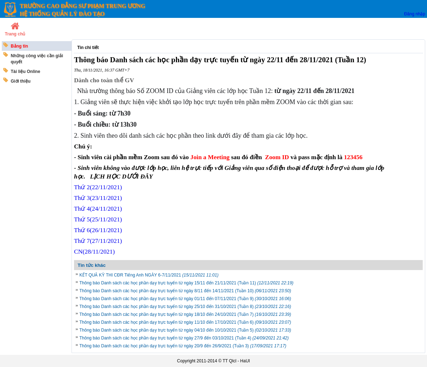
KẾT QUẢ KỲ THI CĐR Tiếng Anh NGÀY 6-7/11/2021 (149, 275)
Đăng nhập (414, 13)
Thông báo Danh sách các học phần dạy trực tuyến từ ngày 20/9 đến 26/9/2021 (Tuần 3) (182, 345)
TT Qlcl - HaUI (236, 360)
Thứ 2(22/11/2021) (98, 187)
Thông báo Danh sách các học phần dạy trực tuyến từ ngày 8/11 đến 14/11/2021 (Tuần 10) (185, 290)
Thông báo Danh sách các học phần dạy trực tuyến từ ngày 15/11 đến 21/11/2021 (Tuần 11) (186, 282)
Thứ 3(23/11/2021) (98, 198)
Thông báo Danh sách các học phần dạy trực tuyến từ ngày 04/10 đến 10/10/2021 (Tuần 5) (185, 330)
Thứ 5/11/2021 (98, 219)
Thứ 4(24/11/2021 (98, 208)
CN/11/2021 (94, 251)
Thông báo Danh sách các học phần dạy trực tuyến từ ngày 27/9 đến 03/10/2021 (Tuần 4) (184, 338)
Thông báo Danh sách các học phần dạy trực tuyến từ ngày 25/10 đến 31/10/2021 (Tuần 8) (185, 306)
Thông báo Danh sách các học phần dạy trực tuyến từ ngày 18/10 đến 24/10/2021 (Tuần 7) (185, 314)
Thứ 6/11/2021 (98, 230)
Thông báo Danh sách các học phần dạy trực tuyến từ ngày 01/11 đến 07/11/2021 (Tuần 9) (185, 298)
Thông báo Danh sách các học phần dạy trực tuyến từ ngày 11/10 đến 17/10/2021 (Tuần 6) (185, 322)
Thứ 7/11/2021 (98, 241)
